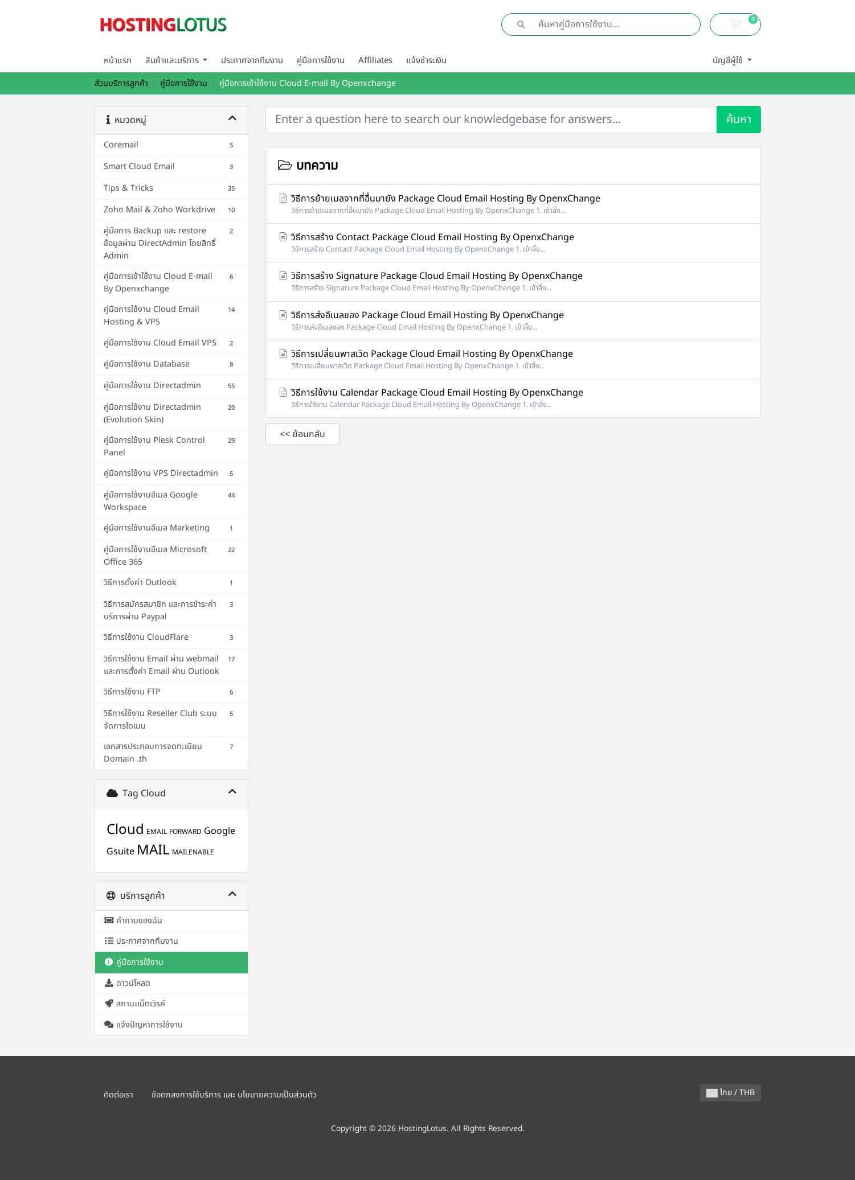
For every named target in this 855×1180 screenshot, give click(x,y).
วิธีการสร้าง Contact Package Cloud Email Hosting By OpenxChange (513, 243)
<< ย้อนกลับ (302, 434)
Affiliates (375, 60)
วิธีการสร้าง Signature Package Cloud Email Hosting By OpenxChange (513, 281)
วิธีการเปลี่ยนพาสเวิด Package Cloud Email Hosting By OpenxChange (513, 359)
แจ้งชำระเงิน (426, 60)
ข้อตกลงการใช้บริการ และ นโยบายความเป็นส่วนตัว (234, 1095)
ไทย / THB (730, 1093)
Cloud (125, 830)
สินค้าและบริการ (173, 60)
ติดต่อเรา (118, 1095)
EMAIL (156, 832)
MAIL (153, 850)
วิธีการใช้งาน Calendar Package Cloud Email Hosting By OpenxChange (513, 398)
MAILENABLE (193, 852)
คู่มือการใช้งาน (321, 60)
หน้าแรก (118, 60)
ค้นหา (738, 119)
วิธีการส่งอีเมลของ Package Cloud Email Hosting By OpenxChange (513, 321)
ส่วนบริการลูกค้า (121, 83)
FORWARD (185, 832)
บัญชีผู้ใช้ (729, 60)
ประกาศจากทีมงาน (252, 60)
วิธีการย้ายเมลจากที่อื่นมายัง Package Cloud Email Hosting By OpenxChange (513, 204)
